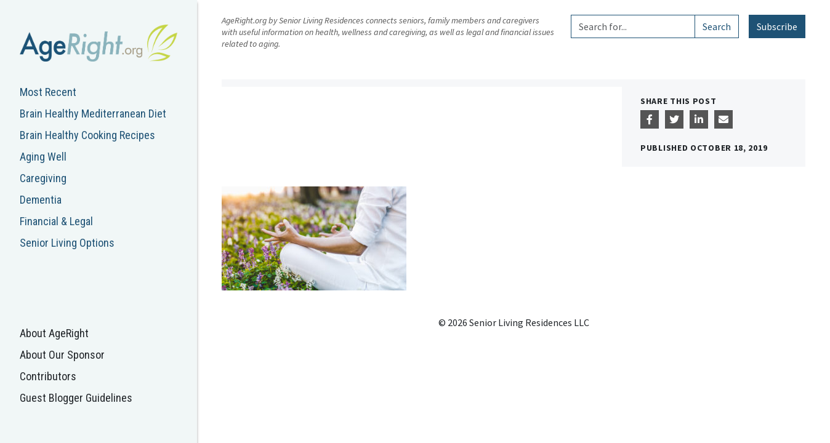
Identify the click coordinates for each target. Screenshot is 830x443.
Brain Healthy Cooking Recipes (87, 135)
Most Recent (48, 92)
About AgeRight (54, 333)
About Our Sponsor (62, 354)
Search (717, 26)
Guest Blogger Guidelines (76, 397)
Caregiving (43, 178)
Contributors (48, 376)
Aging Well (43, 156)
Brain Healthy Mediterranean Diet (93, 113)
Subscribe (777, 26)
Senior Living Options (67, 242)
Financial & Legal (56, 221)
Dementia (41, 199)
